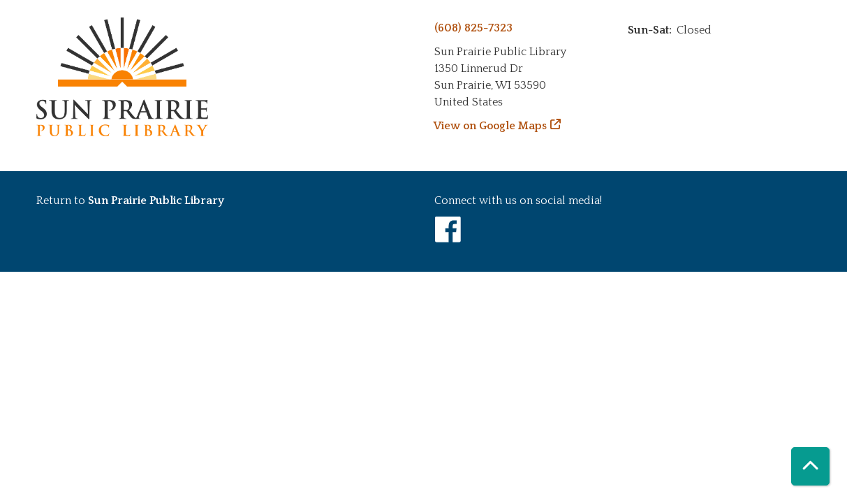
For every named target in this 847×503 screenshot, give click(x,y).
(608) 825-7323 (473, 28)
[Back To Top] (810, 466)
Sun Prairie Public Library (156, 200)
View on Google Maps (490, 125)
